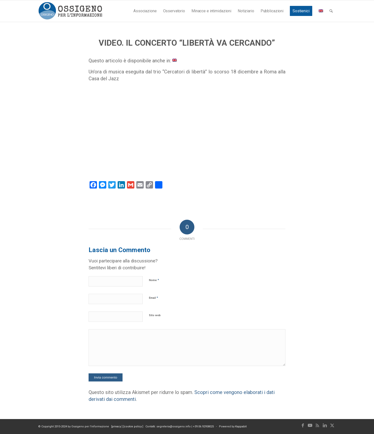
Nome (154, 280)
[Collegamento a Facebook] (302, 425)
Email (153, 297)
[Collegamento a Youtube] (310, 425)
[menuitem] (145, 11)
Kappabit (241, 426)
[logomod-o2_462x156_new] (70, 11)
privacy (117, 426)
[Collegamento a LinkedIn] (324, 425)
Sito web (155, 315)
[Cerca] (331, 11)
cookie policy (133, 426)
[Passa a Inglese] (174, 59)
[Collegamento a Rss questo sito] (317, 425)
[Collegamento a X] (332, 425)
